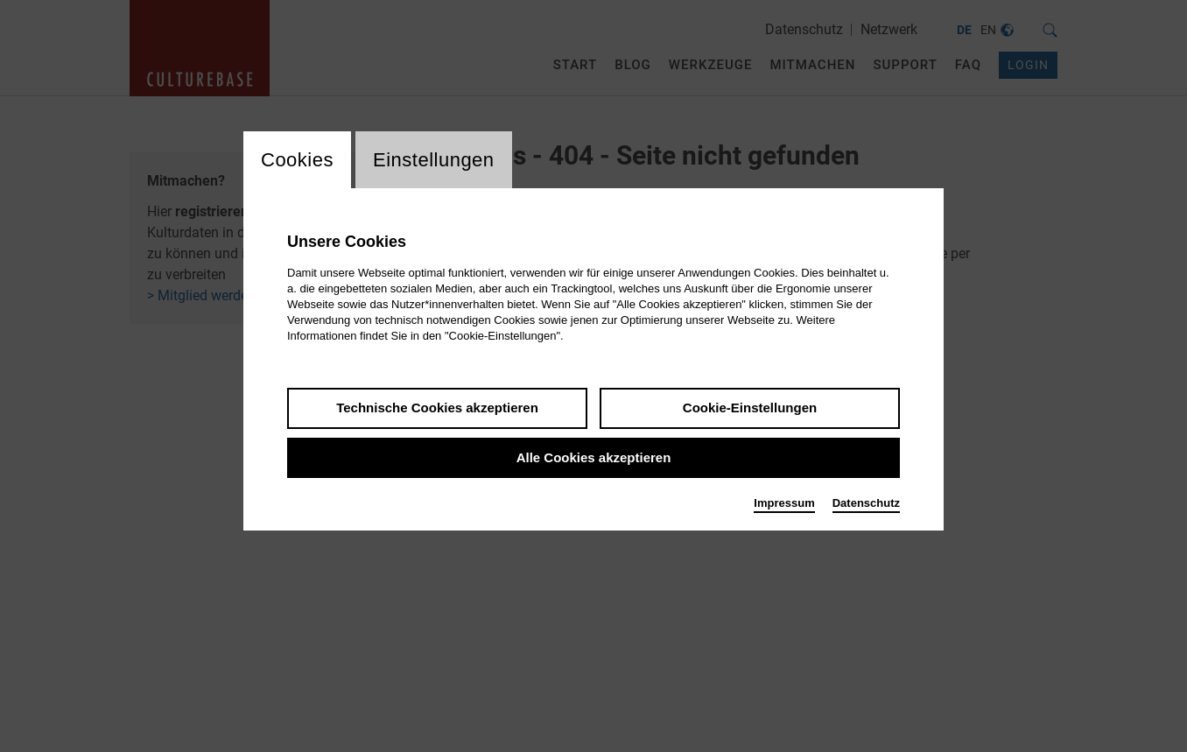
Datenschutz (866, 503)
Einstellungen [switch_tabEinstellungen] (434, 160)
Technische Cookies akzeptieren (437, 407)
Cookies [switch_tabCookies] (297, 160)
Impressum (784, 503)
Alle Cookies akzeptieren (593, 457)
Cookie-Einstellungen (750, 407)
